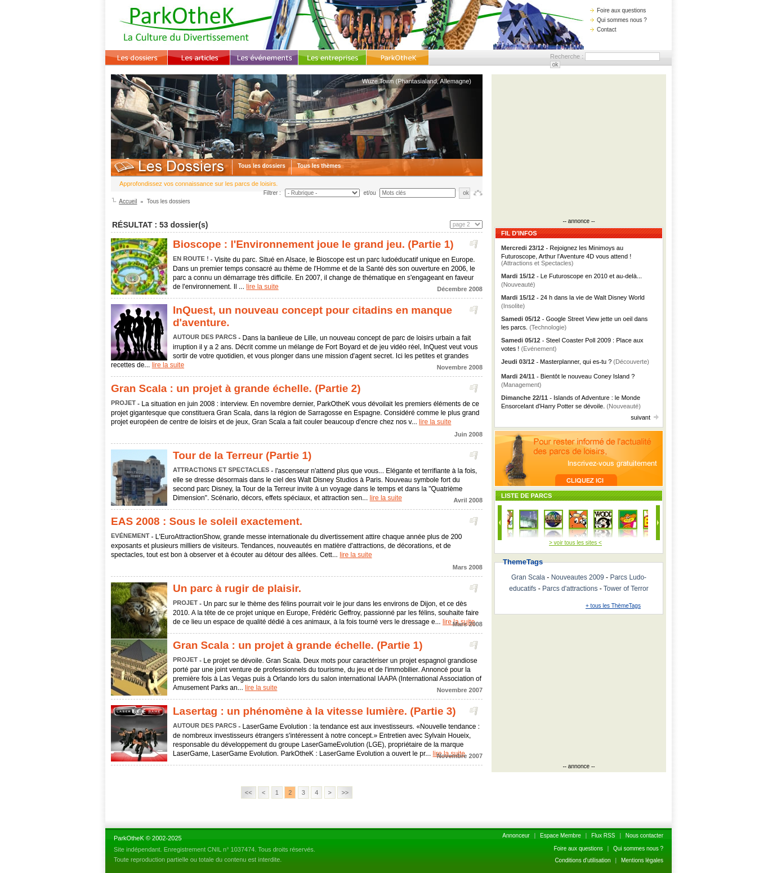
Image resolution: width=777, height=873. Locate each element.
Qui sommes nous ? (618, 20)
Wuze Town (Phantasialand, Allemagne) (416, 81)
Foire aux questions (618, 10)
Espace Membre (560, 835)
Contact (603, 29)
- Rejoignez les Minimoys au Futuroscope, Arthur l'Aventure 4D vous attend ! (566, 255)
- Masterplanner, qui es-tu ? (575, 361)
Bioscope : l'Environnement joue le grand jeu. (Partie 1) (313, 244)
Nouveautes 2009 (577, 577)
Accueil (128, 201)
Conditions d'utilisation (582, 860)
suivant (645, 417)
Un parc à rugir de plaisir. (237, 588)
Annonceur (515, 835)
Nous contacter (644, 835)
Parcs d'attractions (569, 589)
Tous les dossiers (261, 166)
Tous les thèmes (319, 166)
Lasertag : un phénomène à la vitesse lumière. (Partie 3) (314, 711)
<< (248, 792)
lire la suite (262, 287)
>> (345, 792)
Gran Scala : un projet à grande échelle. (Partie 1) (297, 645)
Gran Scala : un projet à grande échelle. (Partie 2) (235, 388)
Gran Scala (528, 577)
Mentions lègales (642, 860)
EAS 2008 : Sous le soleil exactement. (206, 521)
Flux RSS (603, 835)
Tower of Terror (626, 589)
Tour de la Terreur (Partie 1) (242, 455)
